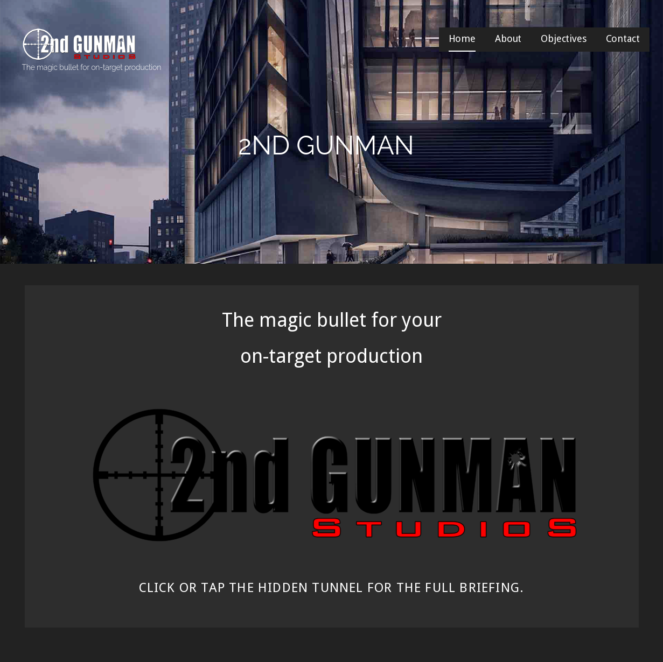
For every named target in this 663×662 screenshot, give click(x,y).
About (508, 38)
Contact (623, 38)
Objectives (563, 38)
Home (462, 38)
